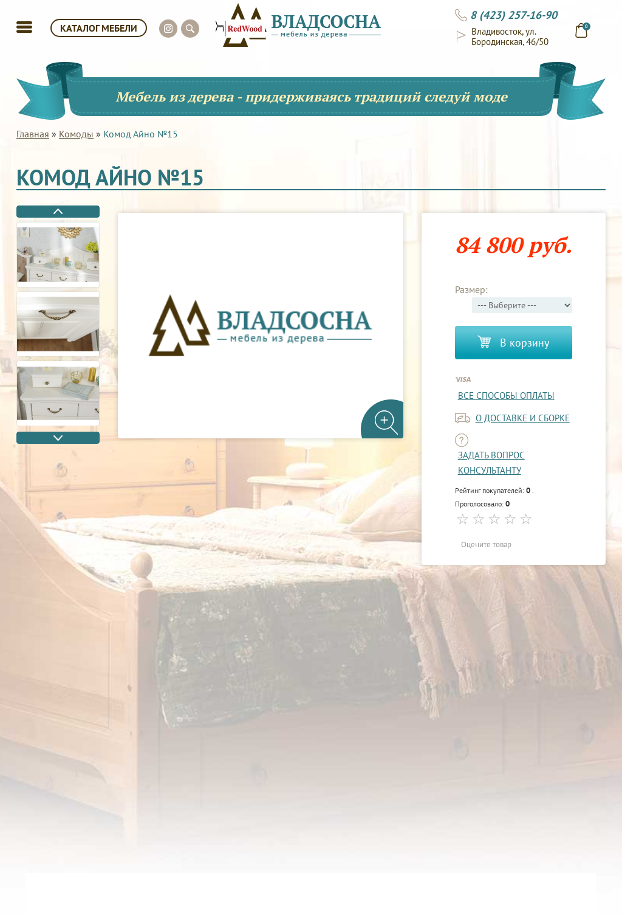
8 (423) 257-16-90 (513, 15)
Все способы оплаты (506, 395)
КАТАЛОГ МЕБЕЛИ (98, 28)
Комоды (76, 134)
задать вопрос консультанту (491, 462)
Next (58, 438)
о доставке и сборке (523, 418)
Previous (58, 211)
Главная (32, 134)
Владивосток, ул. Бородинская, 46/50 (510, 36)
